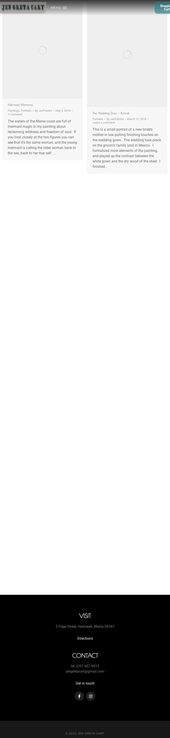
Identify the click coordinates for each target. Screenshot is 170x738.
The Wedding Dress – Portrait (111, 113)
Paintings (13, 110)
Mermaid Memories (20, 105)
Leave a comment (104, 122)
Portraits (26, 110)
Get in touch (85, 683)
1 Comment (15, 114)
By (43, 110)
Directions (85, 638)
